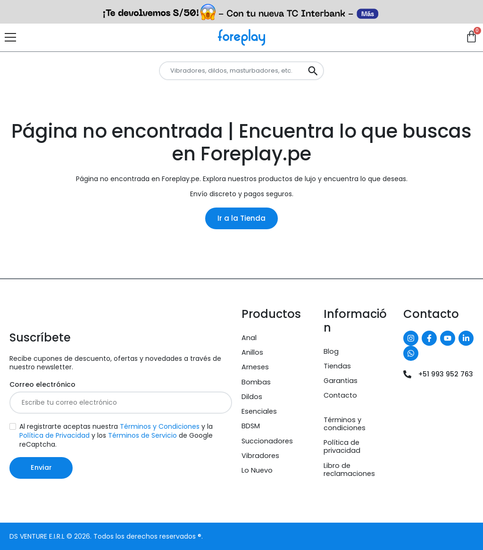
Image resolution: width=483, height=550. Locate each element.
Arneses (255, 367)
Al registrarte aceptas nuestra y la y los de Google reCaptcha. (116, 436)
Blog (331, 351)
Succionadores (267, 441)
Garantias (341, 380)
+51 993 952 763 (445, 374)
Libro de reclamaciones (349, 469)
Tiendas (337, 366)
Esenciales (259, 411)
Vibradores (260, 455)
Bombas (256, 382)
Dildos (252, 396)
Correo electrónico (42, 385)
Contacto (340, 395)
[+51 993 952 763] (407, 374)
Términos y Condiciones (160, 426)
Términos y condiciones (345, 424)
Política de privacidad (342, 446)
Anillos (252, 352)
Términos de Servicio (142, 435)
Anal (249, 337)
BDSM (251, 426)
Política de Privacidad (54, 435)
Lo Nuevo (257, 470)
